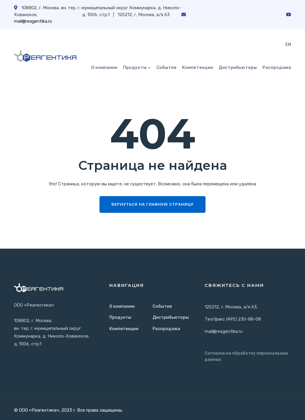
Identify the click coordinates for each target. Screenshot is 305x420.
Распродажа (276, 67)
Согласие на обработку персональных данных (246, 356)
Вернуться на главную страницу (152, 204)
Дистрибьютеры (238, 67)
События (166, 67)
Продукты (135, 67)
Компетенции (197, 67)
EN (288, 44)
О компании (104, 67)
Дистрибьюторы (170, 317)
